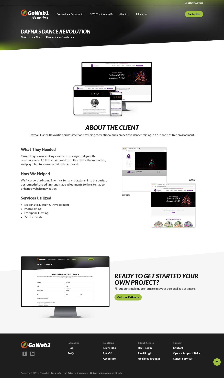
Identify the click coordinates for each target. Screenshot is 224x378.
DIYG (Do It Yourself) (101, 14)
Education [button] (141, 14)
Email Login (145, 353)
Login (119, 373)
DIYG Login (145, 347)
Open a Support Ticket (187, 353)
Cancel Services (183, 358)
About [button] (122, 14)
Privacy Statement (78, 373)
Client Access (194, 3)
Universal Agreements (102, 373)
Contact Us (194, 14)
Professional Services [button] (68, 14)
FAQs (71, 353)
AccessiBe (109, 358)
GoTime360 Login (149, 358)
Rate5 (107, 353)
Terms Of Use (58, 373)
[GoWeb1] (35, 13)
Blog (71, 347)
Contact (178, 347)
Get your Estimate (128, 297)
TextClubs (109, 347)
